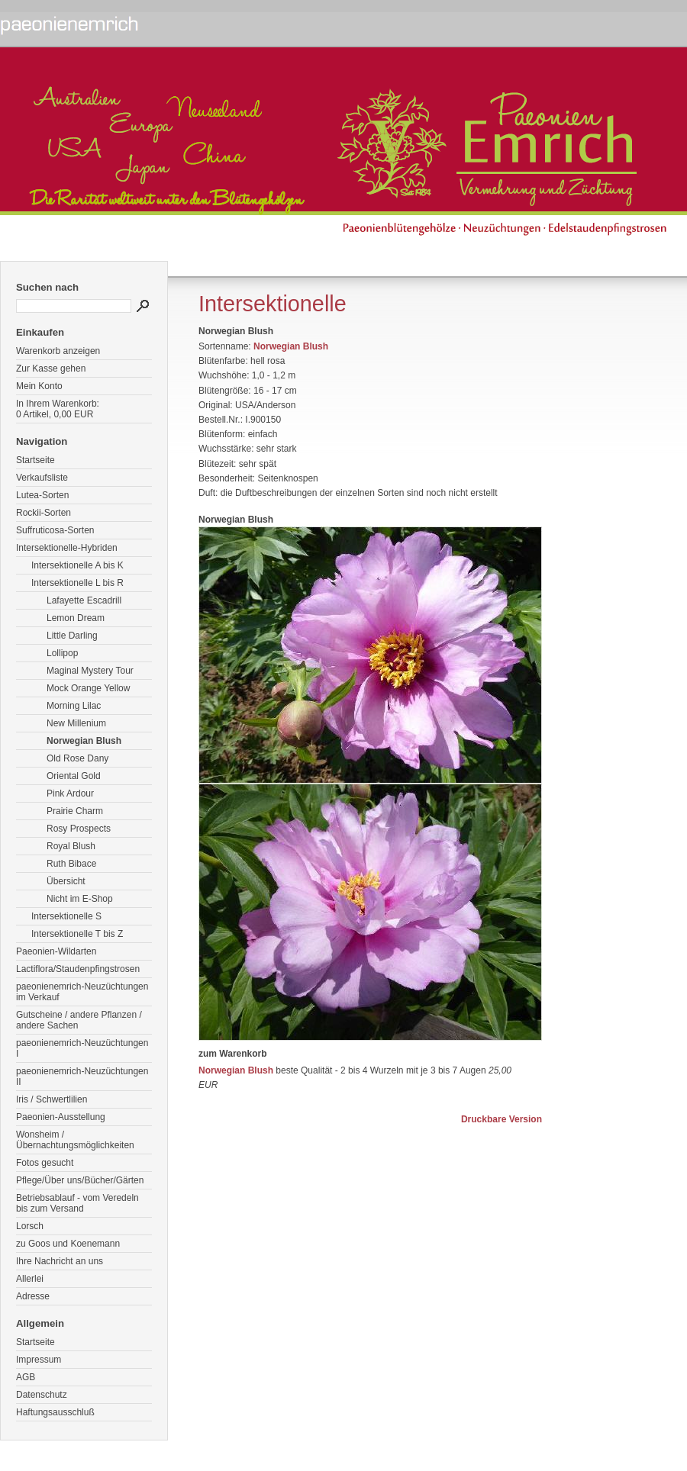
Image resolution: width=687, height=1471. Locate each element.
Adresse (33, 1296)
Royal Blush (71, 846)
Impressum (38, 1359)
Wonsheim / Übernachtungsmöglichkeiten (75, 1140)
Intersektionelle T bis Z (77, 934)
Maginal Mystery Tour (90, 670)
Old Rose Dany (77, 758)
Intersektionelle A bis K (77, 565)
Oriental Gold (74, 776)
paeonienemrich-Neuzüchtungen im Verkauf (82, 992)
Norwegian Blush (84, 741)
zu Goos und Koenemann (68, 1243)
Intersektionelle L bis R (77, 583)
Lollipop (62, 653)
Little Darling (72, 635)
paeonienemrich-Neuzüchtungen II (82, 1076)
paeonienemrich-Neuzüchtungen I (82, 1048)
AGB (25, 1377)
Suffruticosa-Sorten (55, 530)
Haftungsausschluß (55, 1412)
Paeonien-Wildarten (56, 951)
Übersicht (66, 881)
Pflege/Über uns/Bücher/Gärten (80, 1180)
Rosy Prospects (79, 828)
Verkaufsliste (42, 477)
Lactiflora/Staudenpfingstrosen (78, 969)
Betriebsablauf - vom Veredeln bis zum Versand (77, 1203)
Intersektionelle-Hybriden (67, 547)
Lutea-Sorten (42, 495)
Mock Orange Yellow (88, 688)
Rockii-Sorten (43, 512)
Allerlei (30, 1278)
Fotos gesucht (44, 1162)
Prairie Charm (75, 811)
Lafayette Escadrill (84, 600)
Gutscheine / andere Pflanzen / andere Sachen (79, 1020)
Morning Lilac (74, 705)
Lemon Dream (76, 618)
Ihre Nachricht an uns (59, 1261)
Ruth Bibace (71, 863)
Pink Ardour (70, 793)
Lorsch (30, 1226)
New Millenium (76, 723)
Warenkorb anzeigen (58, 351)
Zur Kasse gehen (50, 368)
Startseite (35, 460)
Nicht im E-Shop (80, 898)
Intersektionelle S (66, 916)
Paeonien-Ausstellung (60, 1117)
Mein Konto (39, 386)
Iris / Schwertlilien (51, 1099)
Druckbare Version (501, 1119)
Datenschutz (41, 1394)
